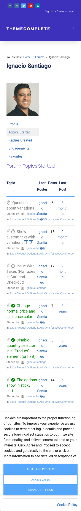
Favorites (15, 156)
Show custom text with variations (20, 237)
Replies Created (20, 140)
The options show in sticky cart (21, 385)
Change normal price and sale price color (20, 311)
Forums (39, 57)
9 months (63, 237)
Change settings (40, 489)
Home (27, 57)
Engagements (18, 148)
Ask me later (40, 479)
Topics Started (19, 132)
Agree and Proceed (40, 469)
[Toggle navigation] (74, 28)
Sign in (49, 11)
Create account (66, 11)
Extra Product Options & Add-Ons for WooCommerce (42, 219)
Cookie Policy (67, 505)
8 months (63, 208)
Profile (13, 124)
